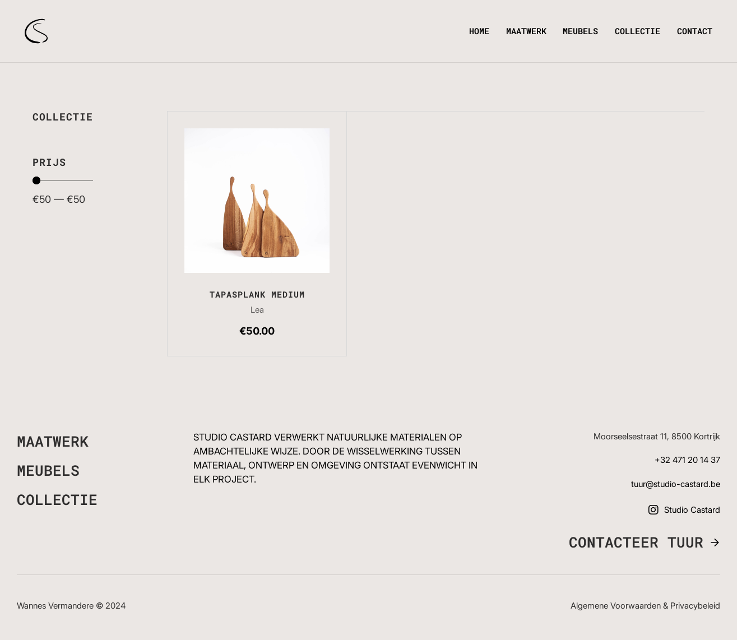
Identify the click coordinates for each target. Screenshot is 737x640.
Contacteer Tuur (636, 542)
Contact (694, 30)
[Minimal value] (63, 180)
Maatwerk (526, 30)
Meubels (580, 30)
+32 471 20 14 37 (687, 460)
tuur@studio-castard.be (675, 484)
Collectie (637, 30)
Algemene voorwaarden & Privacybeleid (645, 606)
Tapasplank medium (257, 294)
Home (479, 30)
